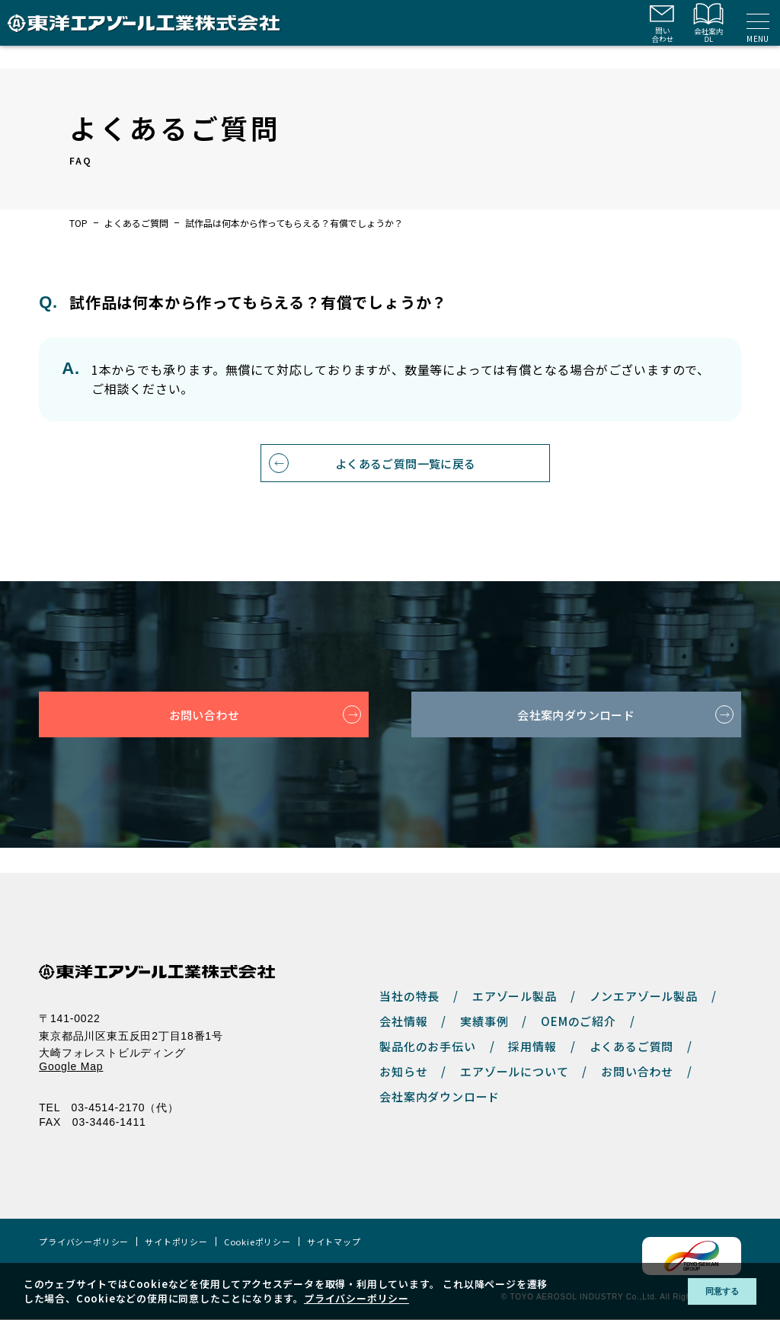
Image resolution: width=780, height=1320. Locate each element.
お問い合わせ (203, 740)
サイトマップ (334, 1242)
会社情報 (403, 1022)
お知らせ (403, 1072)
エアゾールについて (514, 1072)
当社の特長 (409, 997)
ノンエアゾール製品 (644, 997)
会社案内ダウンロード (575, 740)
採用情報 (532, 1047)
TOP (78, 223)
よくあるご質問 (136, 223)
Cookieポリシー (257, 1242)
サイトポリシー (176, 1242)
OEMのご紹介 (578, 1022)
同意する (710, 1291)
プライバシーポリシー (84, 1242)
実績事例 (484, 1022)
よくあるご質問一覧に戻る (405, 487)
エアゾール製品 (514, 997)
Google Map (71, 1067)
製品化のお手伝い (427, 1047)
